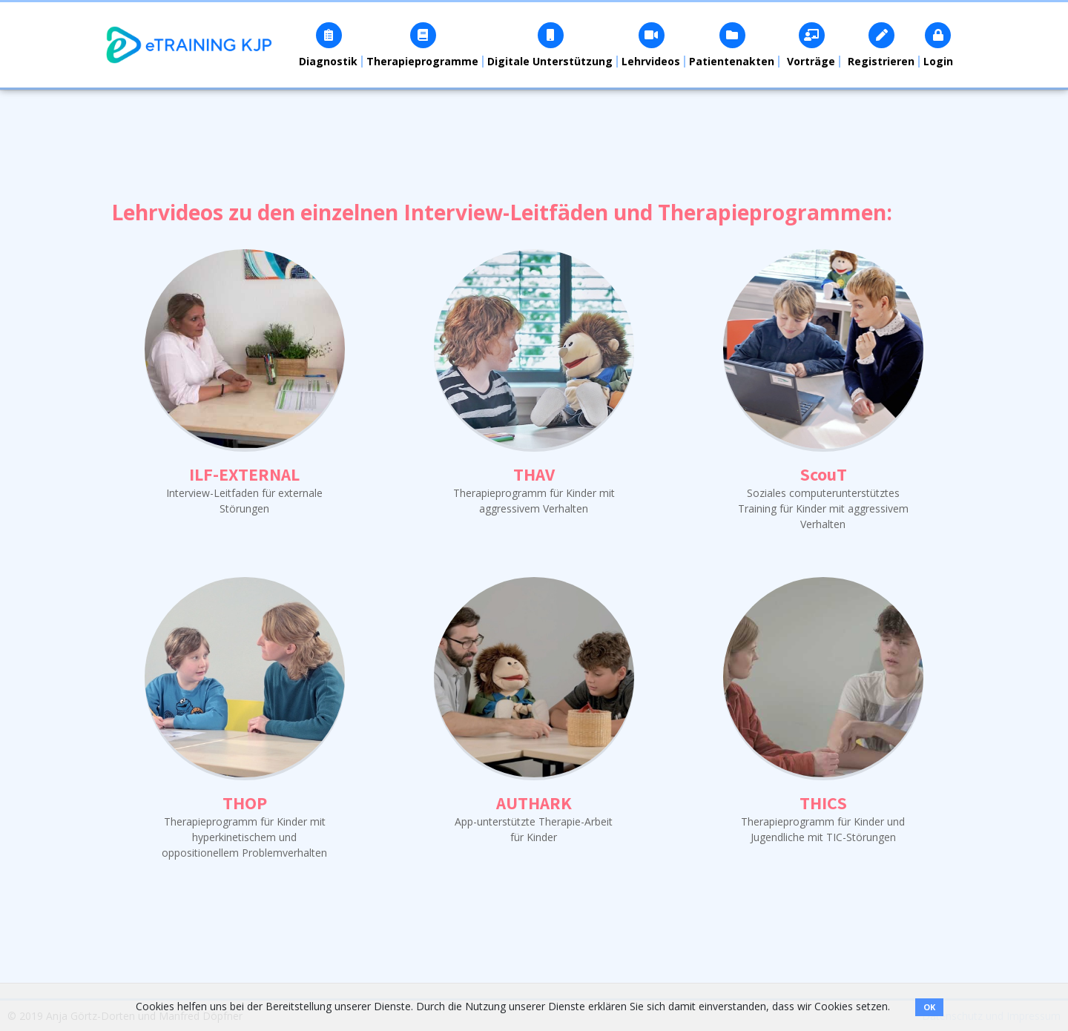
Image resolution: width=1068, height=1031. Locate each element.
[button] (329, 44)
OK (929, 1006)
